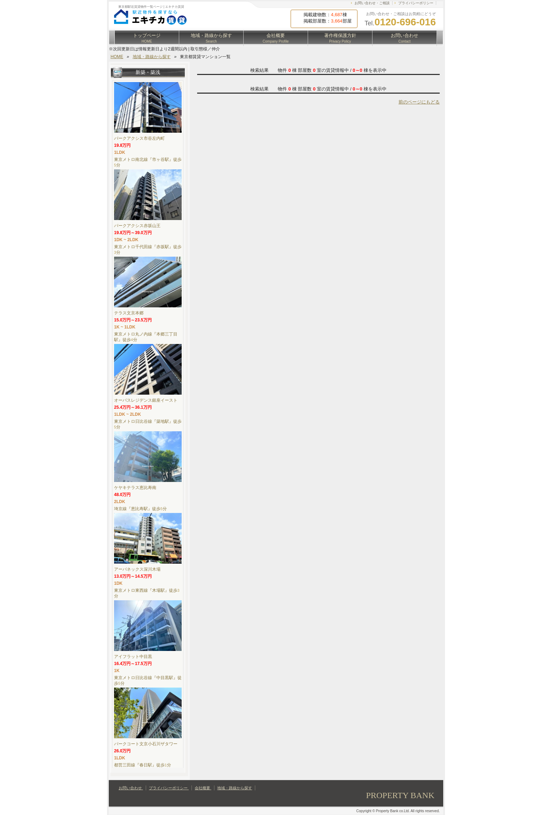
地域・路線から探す (211, 38)
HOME (117, 56)
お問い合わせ (404, 38)
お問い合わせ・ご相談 (372, 3)
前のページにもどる (419, 102)
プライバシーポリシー (415, 3)
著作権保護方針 (340, 38)
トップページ (147, 38)
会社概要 (276, 38)
